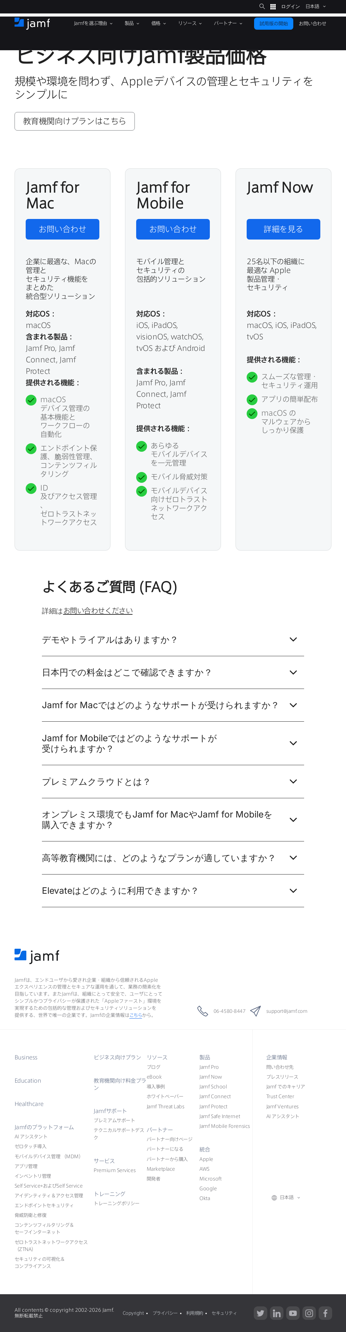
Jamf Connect (215, 1096)
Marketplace (161, 1169)
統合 (205, 1149)
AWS (204, 1169)
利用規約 (198, 1313)
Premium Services (114, 1170)
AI (31, 1136)
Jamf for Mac (171, 707)
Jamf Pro (209, 1067)
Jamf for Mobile (171, 745)
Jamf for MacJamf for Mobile (171, 821)
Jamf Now (210, 1077)
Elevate (171, 892)
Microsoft (210, 1178)
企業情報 (277, 1057)
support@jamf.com (283, 1011)
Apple (206, 1159)
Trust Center (280, 1096)
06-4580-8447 (214, 1011)
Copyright (133, 1313)
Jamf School (213, 1086)
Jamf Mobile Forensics (224, 1126)
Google (208, 1188)
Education (29, 1080)
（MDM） (49, 1156)
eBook (154, 1077)
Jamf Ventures (282, 1106)
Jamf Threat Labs (165, 1106)
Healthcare (30, 1104)
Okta (204, 1198)
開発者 (153, 1178)
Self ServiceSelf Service (48, 1186)
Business (27, 1057)
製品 (205, 1057)
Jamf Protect (213, 1106)
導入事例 (156, 1086)
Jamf (46, 1127)
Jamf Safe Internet (219, 1116)
